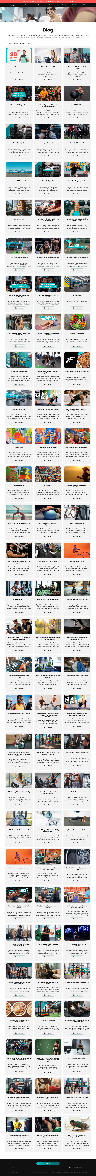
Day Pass (49, 5)
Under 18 (42, 1172)
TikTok (70, 1167)
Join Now (74, 5)
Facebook (80, 1167)
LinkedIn (85, 1167)
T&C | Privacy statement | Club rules (53, 1172)
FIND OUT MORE (19, 80)
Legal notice (65, 1172)
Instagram (75, 1167)
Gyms (40, 5)
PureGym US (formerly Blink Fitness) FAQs (78, 1172)
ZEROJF (50, 1)
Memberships (29, 5)
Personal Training (62, 5)
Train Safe (36, 1172)
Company (31, 1172)
